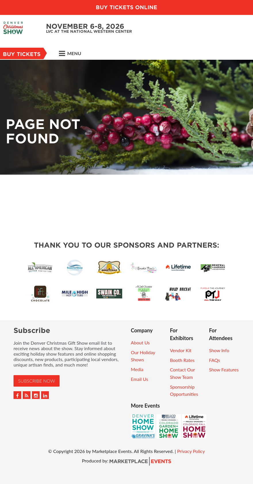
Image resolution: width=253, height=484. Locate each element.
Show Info (219, 350)
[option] (126, 117)
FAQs (214, 360)
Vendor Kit (180, 350)
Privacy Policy (191, 451)
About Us (140, 342)
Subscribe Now (36, 380)
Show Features (224, 369)
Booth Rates (182, 360)
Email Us (139, 379)
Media (137, 369)
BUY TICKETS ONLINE (126, 7)
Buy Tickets (22, 54)
